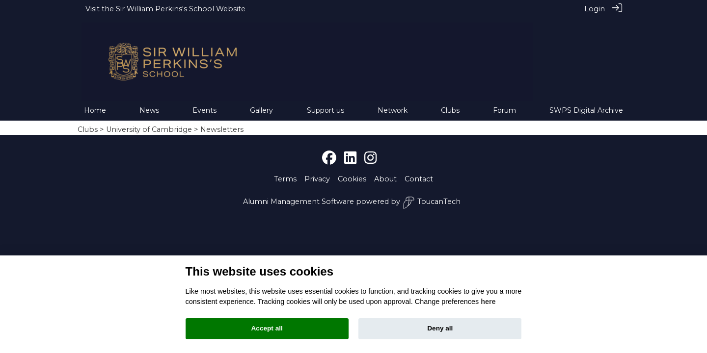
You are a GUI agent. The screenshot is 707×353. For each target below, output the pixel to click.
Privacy (317, 171)
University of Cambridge (149, 121)
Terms (285, 171)
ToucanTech (432, 195)
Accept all (267, 328)
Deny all (440, 328)
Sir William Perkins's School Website (180, 8)
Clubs (88, 121)
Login (594, 8)
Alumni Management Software (298, 193)
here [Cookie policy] (488, 301)
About (385, 171)
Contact (419, 171)
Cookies (352, 171)
